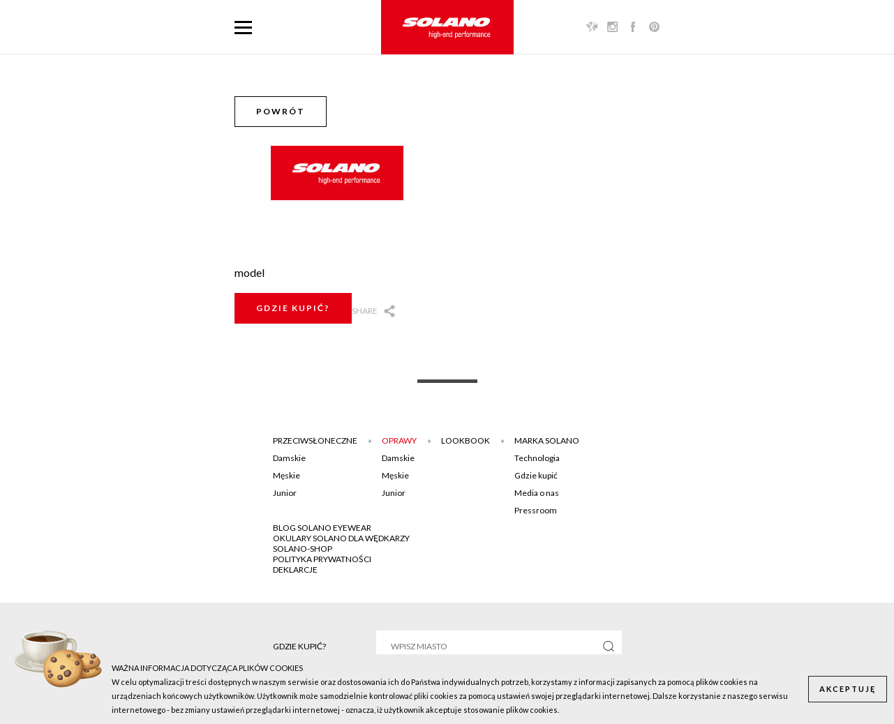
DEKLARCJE (295, 569)
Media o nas (536, 493)
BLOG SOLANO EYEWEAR (322, 527)
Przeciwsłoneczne (315, 440)
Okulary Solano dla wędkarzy (341, 538)
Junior (285, 493)
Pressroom (535, 510)
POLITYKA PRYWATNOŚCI (322, 559)
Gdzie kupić (536, 475)
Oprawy (399, 440)
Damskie (289, 458)
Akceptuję (847, 688)
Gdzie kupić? (293, 308)
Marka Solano (546, 440)
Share (365, 311)
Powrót (280, 111)
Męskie (286, 475)
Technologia (537, 458)
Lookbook (465, 440)
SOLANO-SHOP (302, 548)
